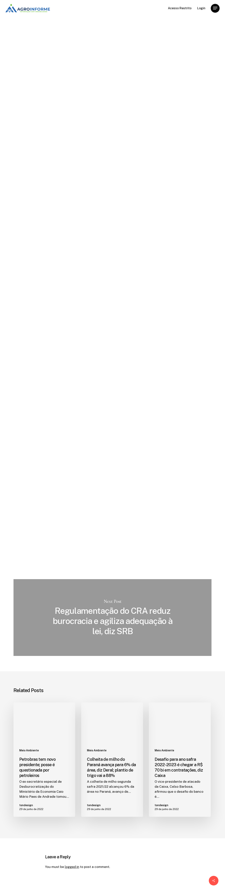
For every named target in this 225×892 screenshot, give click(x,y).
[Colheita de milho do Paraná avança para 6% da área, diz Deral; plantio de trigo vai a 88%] (112, 759)
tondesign (53, 100)
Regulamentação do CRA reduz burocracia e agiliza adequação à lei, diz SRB (112, 617)
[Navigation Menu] (215, 8)
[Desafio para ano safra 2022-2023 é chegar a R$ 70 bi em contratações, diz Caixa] (180, 759)
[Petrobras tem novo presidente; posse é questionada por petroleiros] (44, 759)
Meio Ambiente (57, 32)
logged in (72, 867)
